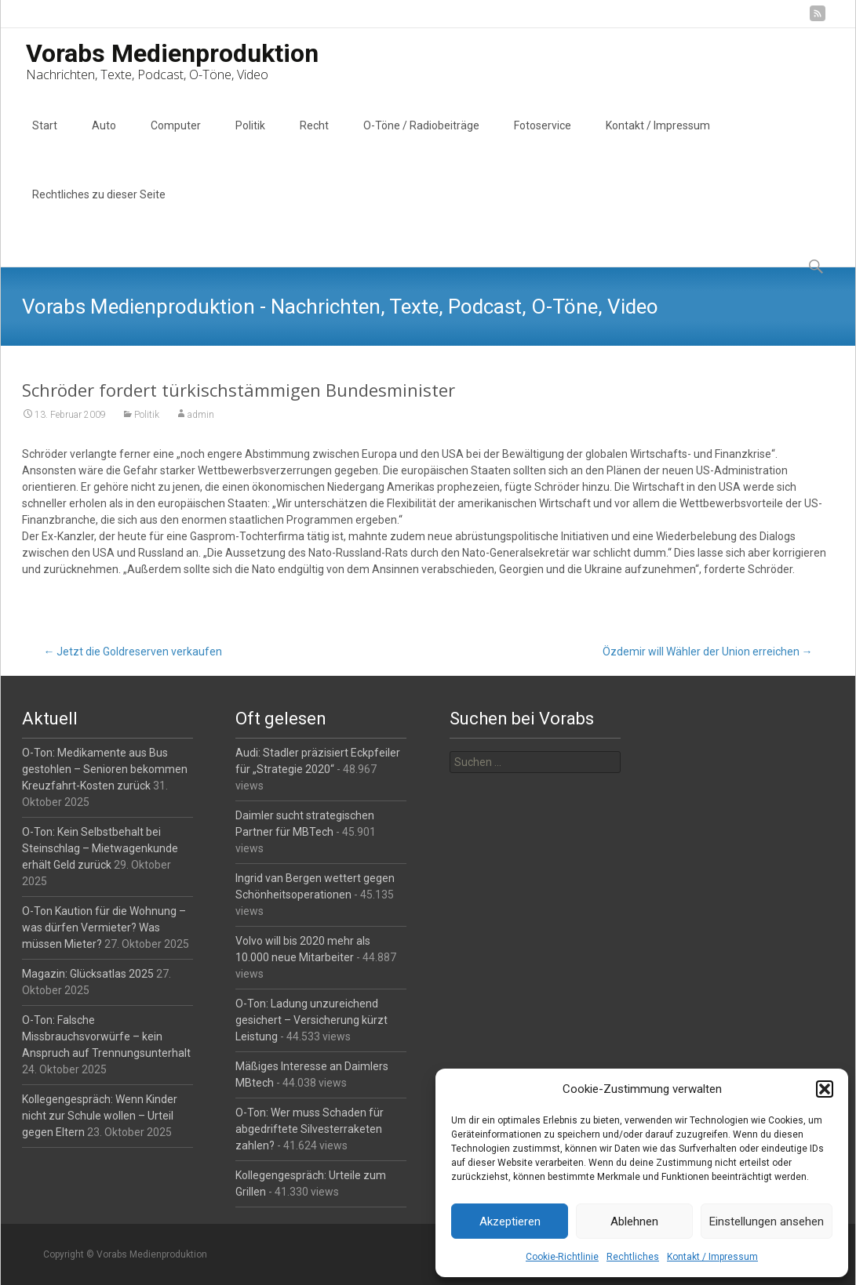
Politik (250, 139)
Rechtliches (632, 1256)
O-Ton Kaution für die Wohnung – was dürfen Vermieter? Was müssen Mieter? (104, 927)
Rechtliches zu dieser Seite (99, 208)
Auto (104, 139)
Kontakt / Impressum (712, 1256)
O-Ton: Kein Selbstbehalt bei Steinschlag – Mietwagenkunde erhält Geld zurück (100, 848)
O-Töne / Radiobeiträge (421, 139)
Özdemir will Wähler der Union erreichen (708, 651)
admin (201, 414)
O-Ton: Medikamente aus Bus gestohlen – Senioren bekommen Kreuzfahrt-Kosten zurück (105, 769)
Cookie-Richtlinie (562, 1256)
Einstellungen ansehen (766, 1221)
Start (44, 139)
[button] (824, 1089)
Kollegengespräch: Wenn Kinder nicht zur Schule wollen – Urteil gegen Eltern (99, 1115)
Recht (314, 139)
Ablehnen (634, 1221)
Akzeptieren (510, 1221)
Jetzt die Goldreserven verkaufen (132, 651)
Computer (176, 139)
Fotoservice (542, 139)
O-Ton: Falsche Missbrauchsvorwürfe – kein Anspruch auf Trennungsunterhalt (106, 1036)
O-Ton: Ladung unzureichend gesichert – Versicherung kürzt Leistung (311, 1020)
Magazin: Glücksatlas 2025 (88, 973)
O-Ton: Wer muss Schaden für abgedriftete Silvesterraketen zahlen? (309, 1129)
